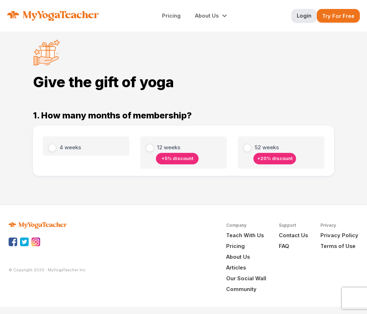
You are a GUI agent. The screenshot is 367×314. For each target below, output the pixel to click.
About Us (238, 257)
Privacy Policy (339, 235)
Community (241, 289)
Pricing (235, 246)
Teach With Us (245, 235)
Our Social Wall (246, 278)
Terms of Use (338, 246)
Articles (236, 267)
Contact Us (293, 235)
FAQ (284, 246)
